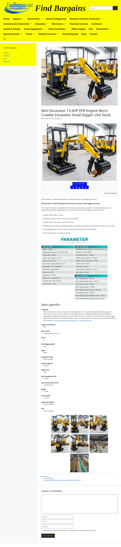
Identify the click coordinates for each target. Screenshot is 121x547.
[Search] (115, 8)
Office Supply (78, 28)
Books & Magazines (56, 18)
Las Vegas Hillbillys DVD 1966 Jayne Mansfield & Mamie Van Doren (62, 480)
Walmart (6, 56)
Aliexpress (6, 61)
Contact (94, 33)
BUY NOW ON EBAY (79, 183)
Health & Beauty (11, 28)
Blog (84, 33)
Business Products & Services (87, 18)
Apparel (19, 18)
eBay (5, 58)
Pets (91, 28)
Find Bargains (60, 8)
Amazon (6, 53)
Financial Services (79, 23)
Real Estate (104, 28)
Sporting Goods (13, 33)
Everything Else (70, 33)
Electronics (60, 23)
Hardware (96, 23)
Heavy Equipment (35, 28)
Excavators (46, 476)
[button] (4, 39)
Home (6, 18)
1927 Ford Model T (48, 478)
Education (42, 23)
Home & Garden (59, 28)
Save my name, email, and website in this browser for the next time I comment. (69, 530)
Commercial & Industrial (18, 23)
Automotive (35, 18)
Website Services (49, 33)
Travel (31, 33)
